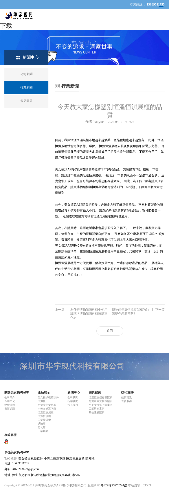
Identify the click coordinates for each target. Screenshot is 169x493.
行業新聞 (73, 401)
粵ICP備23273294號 (114, 485)
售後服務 (126, 401)
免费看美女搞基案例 (100, 401)
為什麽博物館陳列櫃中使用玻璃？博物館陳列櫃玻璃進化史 (81, 313)
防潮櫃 (90, 458)
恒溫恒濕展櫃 (45, 412)
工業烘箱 (43, 431)
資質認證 (9, 408)
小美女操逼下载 (47, 408)
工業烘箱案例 (97, 408)
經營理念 (9, 404)
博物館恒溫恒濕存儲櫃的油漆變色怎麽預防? (138, 311)
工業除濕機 (44, 419)
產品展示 (44, 392)
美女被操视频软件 (48, 397)
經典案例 (95, 392)
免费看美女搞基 (47, 404)
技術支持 (127, 392)
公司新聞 (73, 397)
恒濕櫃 (42, 401)
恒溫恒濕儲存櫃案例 (100, 397)
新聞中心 (74, 392)
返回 (110, 330)
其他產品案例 (97, 412)
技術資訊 (126, 397)
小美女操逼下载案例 (100, 404)
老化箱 (42, 427)
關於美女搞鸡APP (16, 392)
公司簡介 (9, 397)
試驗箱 (42, 423)
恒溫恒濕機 (44, 416)
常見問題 (73, 404)
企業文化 (9, 401)
